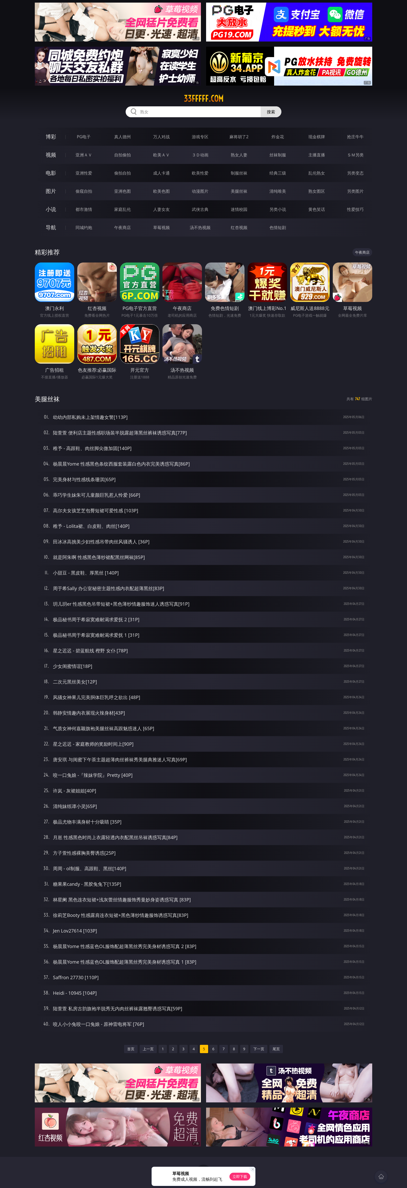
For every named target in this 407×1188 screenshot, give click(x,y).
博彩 (51, 136)
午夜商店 (122, 227)
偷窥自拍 (84, 191)
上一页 (148, 1048)
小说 (51, 209)
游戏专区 (200, 137)
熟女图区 (316, 191)
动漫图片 (200, 191)
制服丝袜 (239, 173)
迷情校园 (239, 209)
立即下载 (240, 1176)
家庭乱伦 (122, 209)
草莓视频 (161, 227)
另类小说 (277, 209)
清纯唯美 (277, 191)
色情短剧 (277, 227)
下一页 (258, 1048)
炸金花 (278, 137)
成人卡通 (161, 173)
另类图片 (355, 191)
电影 (51, 172)
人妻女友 (161, 209)
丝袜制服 (277, 155)
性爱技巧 (355, 209)
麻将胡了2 (238, 137)
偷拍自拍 (122, 173)
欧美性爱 (200, 173)
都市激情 (84, 209)
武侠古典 (200, 209)
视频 (51, 154)
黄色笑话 (316, 209)
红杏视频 (239, 227)
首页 (130, 1048)
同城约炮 (84, 227)
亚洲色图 (122, 191)
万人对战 (161, 137)
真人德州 (122, 137)
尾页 (276, 1048)
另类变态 (355, 173)
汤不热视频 (200, 227)
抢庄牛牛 (355, 137)
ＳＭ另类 (355, 155)
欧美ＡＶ (161, 155)
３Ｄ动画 (200, 155)
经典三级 (277, 173)
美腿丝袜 (239, 191)
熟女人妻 (239, 155)
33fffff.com (203, 98)
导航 (51, 227)
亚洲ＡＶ (84, 155)
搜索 (271, 112)
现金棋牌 (316, 137)
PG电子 (84, 137)
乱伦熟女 (316, 173)
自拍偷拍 (122, 155)
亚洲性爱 (84, 173)
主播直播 (316, 155)
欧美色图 (161, 191)
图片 (51, 191)
